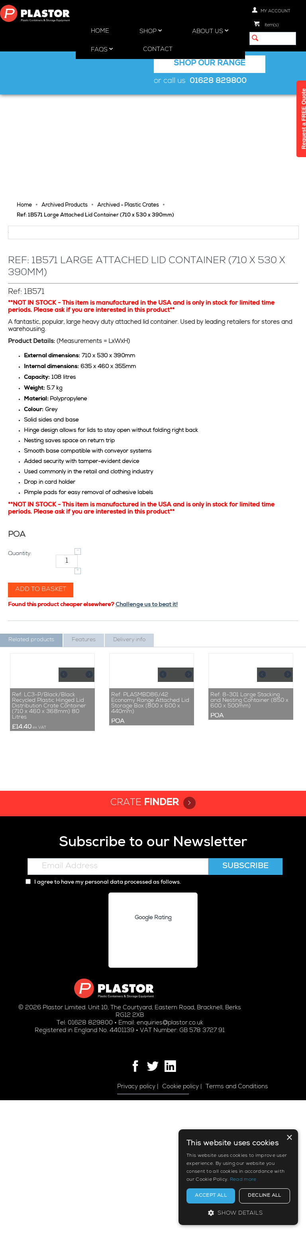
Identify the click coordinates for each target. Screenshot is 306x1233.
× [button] (289, 1138)
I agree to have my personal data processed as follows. (103, 1015)
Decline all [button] (264, 1196)
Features (84, 722)
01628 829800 (218, 81)
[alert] (238, 1177)
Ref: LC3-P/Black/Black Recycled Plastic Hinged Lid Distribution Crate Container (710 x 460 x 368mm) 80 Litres (49, 839)
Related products (31, 722)
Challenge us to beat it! (147, 687)
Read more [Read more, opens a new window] (243, 1180)
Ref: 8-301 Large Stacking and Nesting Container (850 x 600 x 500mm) (249, 833)
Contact (158, 50)
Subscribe (245, 999)
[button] (238, 1213)
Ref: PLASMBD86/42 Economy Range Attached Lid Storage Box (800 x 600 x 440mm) (150, 836)
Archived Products (64, 104)
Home (100, 31)
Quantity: (19, 636)
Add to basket (40, 672)
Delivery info (129, 722)
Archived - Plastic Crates (128, 104)
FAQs (102, 49)
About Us (210, 31)
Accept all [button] (211, 1196)
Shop (150, 31)
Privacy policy (136, 1220)
